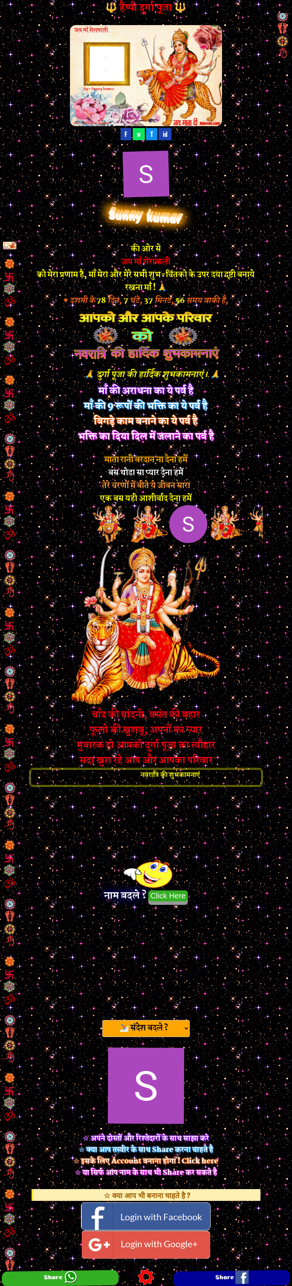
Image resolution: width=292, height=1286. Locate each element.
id (165, 134)
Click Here (168, 896)
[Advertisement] (146, 959)
